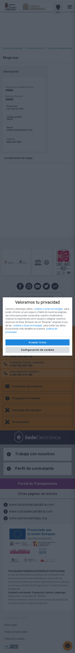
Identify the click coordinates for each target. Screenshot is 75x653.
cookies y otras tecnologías (48, 309)
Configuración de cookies (37, 350)
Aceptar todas (38, 342)
